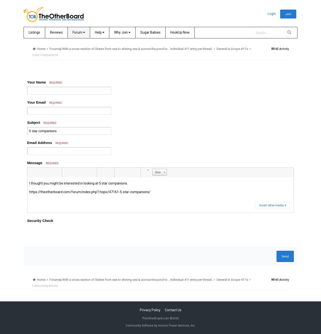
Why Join (122, 32)
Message (42, 163)
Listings (34, 32)
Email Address (47, 143)
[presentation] (63, 234)
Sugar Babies (150, 32)
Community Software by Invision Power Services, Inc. (161, 325)
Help (99, 32)
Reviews (56, 32)
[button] (31, 172)
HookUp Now (180, 32)
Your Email (44, 102)
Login (272, 14)
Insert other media (272, 205)
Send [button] (285, 256)
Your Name (44, 82)
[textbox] (160, 187)
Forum (79, 32)
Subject (41, 122)
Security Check (40, 221)
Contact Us (173, 310)
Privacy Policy (150, 310)
